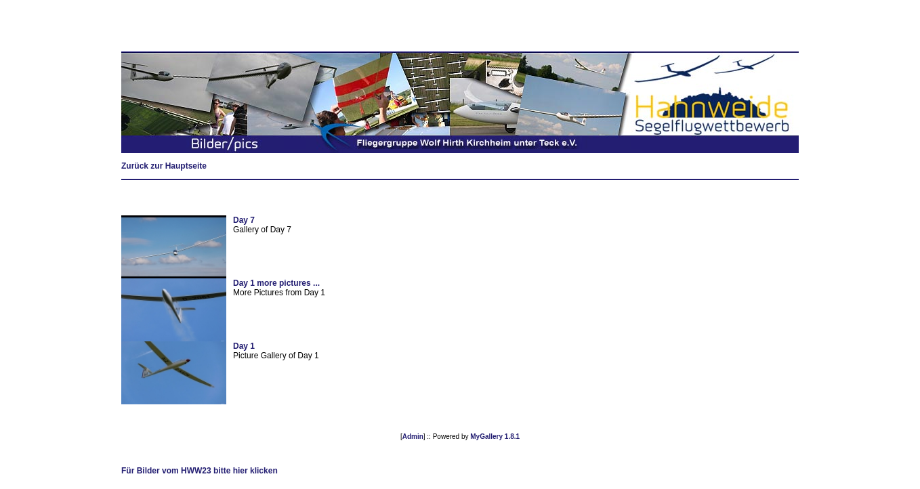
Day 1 (244, 346)
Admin (412, 436)
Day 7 (244, 220)
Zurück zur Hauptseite (164, 166)
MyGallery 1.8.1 (495, 436)
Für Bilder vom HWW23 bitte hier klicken (199, 470)
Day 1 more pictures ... (276, 283)
